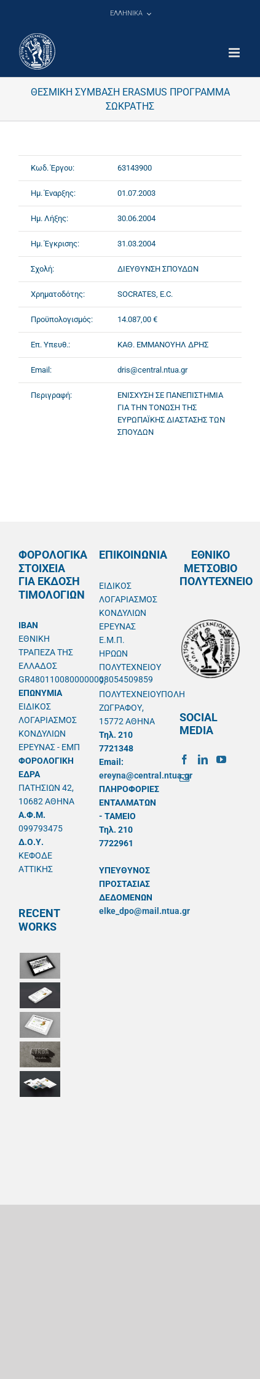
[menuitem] (130, 13)
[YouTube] (221, 759)
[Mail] (184, 778)
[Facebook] (184, 759)
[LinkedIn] (203, 759)
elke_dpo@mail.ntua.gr (144, 911)
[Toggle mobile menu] (235, 52)
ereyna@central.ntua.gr (145, 775)
